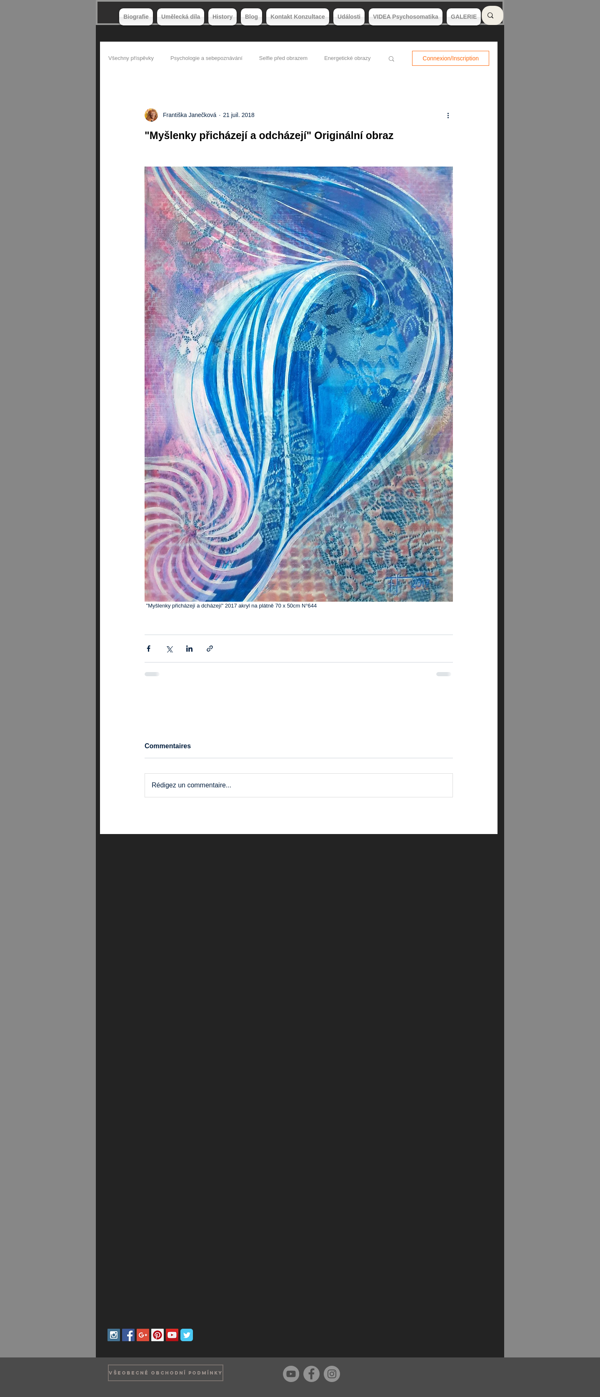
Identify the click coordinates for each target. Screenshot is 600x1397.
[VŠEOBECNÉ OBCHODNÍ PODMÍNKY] (165, 1373)
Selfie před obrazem (283, 58)
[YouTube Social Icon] (172, 1335)
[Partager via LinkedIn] (189, 648)
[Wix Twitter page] (186, 1335)
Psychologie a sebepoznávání (206, 58)
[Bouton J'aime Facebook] (479, 1373)
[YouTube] (291, 1374)
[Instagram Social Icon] (114, 1335)
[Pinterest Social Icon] (157, 1335)
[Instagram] (332, 1374)
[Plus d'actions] (448, 115)
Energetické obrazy (347, 58)
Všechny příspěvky (131, 58)
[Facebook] (311, 1374)
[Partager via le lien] (210, 648)
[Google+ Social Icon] (143, 1335)
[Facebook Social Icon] (128, 1335)
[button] (391, 58)
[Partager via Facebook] (148, 648)
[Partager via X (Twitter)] (169, 648)
